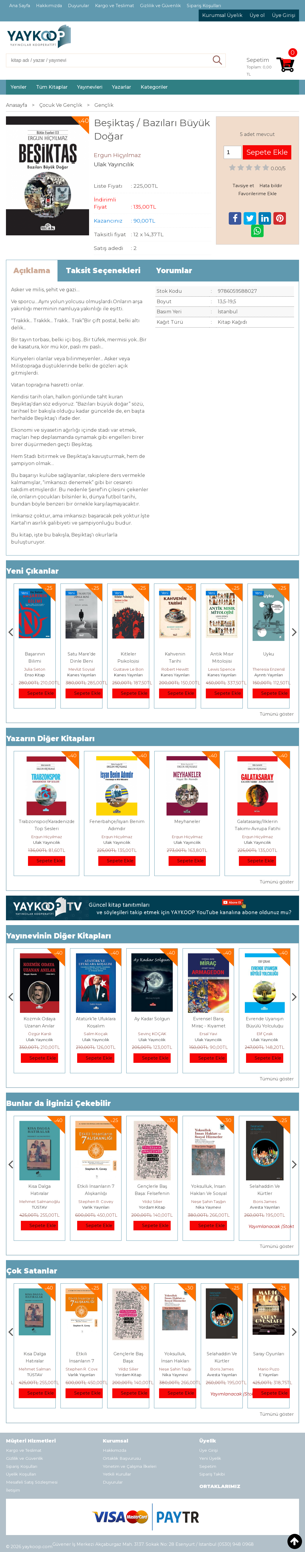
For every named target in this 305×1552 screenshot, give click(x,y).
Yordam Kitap (34, 674)
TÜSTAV (95, 1207)
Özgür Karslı (96, 1033)
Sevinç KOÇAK (208, 1033)
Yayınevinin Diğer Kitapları (58, 936)
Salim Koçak (39, 1033)
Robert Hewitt (222, 669)
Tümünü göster (277, 714)
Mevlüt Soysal (128, 669)
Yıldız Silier (208, 1201)
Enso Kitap (81, 674)
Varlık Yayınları (152, 1207)
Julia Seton (81, 669)
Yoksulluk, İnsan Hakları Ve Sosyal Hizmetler (264, 1193)
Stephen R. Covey (152, 1201)
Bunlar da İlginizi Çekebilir (58, 1103)
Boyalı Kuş (39, 1186)
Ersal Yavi (264, 1033)
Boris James (268, 1369)
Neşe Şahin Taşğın (265, 1201)
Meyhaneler (187, 821)
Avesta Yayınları (269, 1374)
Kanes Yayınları (128, 674)
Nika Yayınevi (264, 1207)
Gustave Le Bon (175, 669)
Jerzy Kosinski (39, 1201)
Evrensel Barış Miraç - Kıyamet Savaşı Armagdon (265, 1026)
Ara (217, 60)
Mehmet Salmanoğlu (96, 1201)
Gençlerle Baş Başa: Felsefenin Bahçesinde (208, 1193)
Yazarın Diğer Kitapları (50, 738)
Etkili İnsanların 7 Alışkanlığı (128, 1361)
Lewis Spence (268, 669)
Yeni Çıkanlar (32, 571)
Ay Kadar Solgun (208, 1018)
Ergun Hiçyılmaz (46, 836)
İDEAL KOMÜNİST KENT (35, 661)
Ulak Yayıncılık (46, 842)
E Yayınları (39, 1207)
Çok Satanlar (31, 1271)
